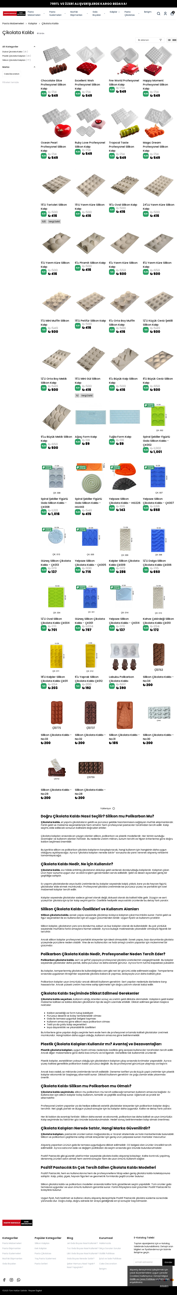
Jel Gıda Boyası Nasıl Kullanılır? (82, 1243)
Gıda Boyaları (99, 13)
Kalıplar (115, 11)
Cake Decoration (108, 1263)
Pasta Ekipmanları (11, 1248)
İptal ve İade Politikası (110, 1258)
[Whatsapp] (18, 1280)
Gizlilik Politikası (107, 1253)
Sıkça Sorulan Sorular (110, 1248)
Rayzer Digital (35, 1290)
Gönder (168, 1262)
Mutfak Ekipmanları (79, 13)
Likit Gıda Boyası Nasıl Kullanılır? (83, 1253)
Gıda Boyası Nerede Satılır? (80, 1258)
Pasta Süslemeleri (57, 13)
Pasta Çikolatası (132, 13)
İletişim (147, 11)
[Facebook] (4, 1280)
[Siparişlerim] (165, 13)
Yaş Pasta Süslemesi (45, 1258)
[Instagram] (11, 1280)
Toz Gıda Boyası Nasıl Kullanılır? (83, 1248)
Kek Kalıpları (41, 1248)
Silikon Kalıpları (42, 1243)
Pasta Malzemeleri (36, 13)
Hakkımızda (105, 1243)
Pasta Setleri (41, 1263)
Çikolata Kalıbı (50, 23)
